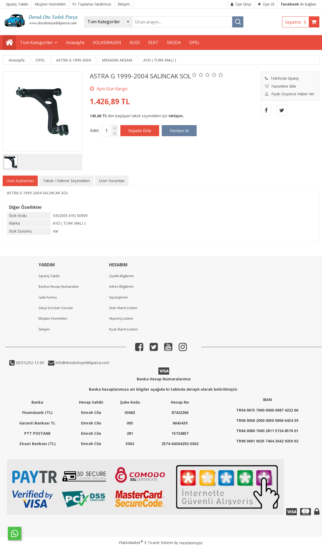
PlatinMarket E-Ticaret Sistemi (146, 542)
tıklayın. (176, 115)
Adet (94, 130)
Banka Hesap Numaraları (59, 286)
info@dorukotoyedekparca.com (81, 362)
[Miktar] (106, 130)
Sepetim (297, 22)
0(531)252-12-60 (29, 362)
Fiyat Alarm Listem (123, 329)
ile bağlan (298, 4)
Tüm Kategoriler (36, 42)
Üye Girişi (241, 4)
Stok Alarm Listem (123, 307)
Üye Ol (266, 4)
